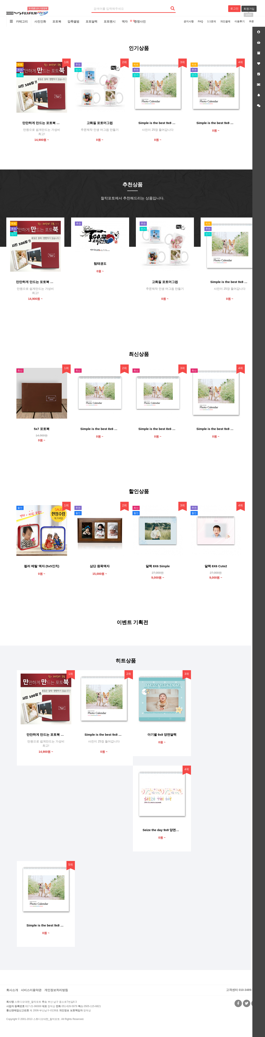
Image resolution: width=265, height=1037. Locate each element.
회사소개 (12, 990)
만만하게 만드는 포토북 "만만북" (41, 123)
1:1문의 (211, 21)
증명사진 (140, 21)
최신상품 (139, 354)
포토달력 (91, 21)
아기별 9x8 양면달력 (161, 734)
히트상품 (126, 660)
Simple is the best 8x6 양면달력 (99, 429)
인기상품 (139, 48)
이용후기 (240, 21)
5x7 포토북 (41, 429)
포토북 (56, 21)
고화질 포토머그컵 (100, 123)
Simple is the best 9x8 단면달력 (215, 429)
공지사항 (189, 21)
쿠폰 (251, 21)
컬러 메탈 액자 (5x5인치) (41, 566)
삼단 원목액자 (100, 566)
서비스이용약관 (31, 990)
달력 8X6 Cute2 (216, 566)
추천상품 (132, 184)
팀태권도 (100, 263)
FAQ (200, 21)
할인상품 (139, 491)
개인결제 (225, 21)
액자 (125, 21)
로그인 (234, 8)
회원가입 (249, 9)
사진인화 (40, 21)
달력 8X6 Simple (158, 566)
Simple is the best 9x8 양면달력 (215, 123)
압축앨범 (73, 21)
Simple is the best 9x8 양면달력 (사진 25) (157, 123)
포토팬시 (109, 21)
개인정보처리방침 (56, 990)
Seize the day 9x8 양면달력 (162, 830)
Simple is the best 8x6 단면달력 (157, 429)
